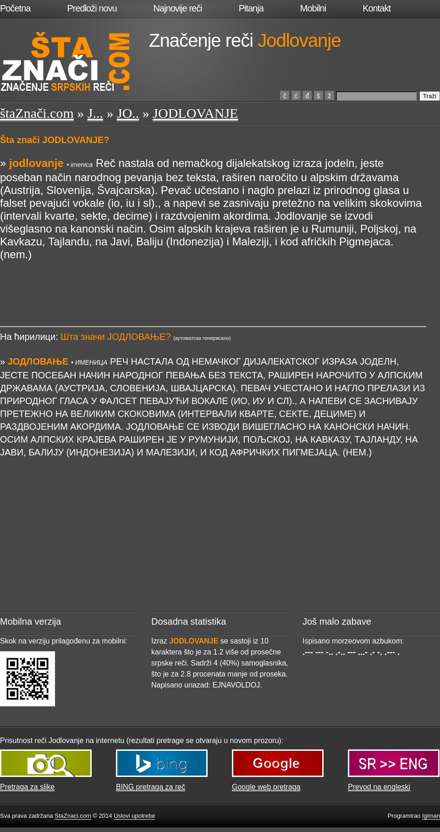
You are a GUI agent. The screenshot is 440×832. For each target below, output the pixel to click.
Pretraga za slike (27, 787)
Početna (15, 8)
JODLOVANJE (195, 113)
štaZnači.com (37, 113)
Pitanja (251, 8)
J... (95, 113)
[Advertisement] (213, 281)
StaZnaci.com (73, 815)
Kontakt (376, 8)
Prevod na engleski (379, 787)
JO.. (128, 113)
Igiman (431, 815)
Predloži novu (91, 8)
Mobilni (313, 8)
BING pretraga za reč (150, 787)
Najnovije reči (178, 8)
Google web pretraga (266, 787)
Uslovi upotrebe (134, 815)
